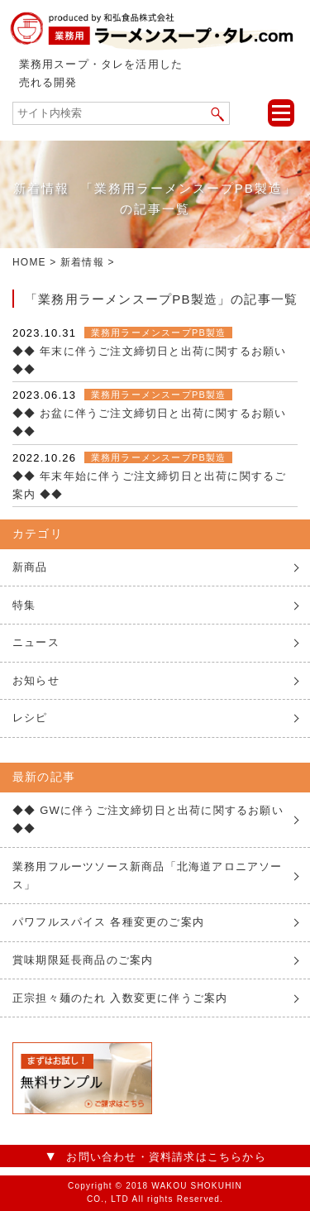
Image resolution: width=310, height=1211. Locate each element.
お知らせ (36, 680)
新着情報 (82, 262)
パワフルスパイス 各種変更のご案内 (108, 922)
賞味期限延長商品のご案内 (82, 960)
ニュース (36, 642)
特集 (24, 605)
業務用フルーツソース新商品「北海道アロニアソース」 (147, 875)
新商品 (30, 567)
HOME (29, 262)
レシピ (30, 717)
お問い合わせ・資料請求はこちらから (165, 1157)
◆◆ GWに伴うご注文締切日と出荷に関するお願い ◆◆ (148, 819)
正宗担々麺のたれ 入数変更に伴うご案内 (119, 998)
